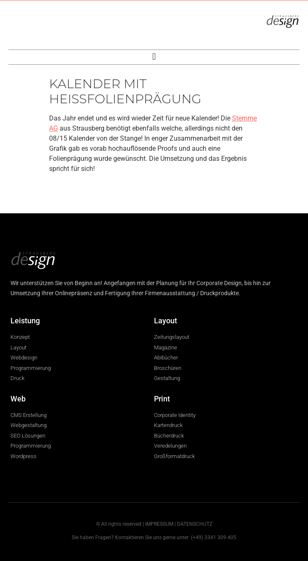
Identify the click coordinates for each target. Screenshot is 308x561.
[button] (154, 57)
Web (18, 398)
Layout (165, 320)
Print (162, 398)
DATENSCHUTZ (194, 524)
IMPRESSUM (159, 524)
